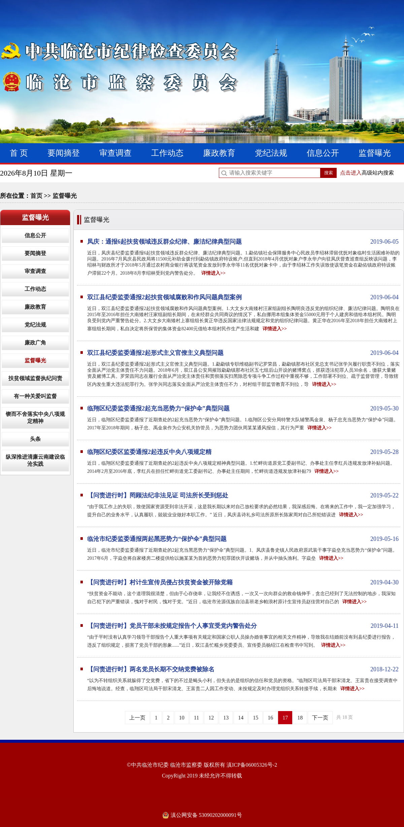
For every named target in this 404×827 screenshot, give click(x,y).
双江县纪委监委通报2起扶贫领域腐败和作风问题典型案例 (243, 297)
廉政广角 (35, 342)
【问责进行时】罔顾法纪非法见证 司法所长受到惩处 (243, 495)
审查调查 (115, 153)
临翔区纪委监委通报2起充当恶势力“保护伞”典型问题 (243, 408)
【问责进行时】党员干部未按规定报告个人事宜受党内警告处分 (243, 626)
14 (240, 718)
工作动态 (167, 153)
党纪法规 (271, 153)
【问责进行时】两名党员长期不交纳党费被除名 (243, 669)
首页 (36, 195)
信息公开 (323, 153)
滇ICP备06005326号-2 (252, 765)
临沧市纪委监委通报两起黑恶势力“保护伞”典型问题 (243, 539)
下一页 (320, 718)
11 (196, 718)
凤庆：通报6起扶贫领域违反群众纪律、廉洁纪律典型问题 (243, 242)
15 (255, 718)
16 (270, 718)
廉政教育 (219, 153)
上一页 (137, 718)
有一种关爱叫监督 (35, 396)
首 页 (19, 153)
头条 (35, 439)
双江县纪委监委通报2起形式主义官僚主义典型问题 (243, 353)
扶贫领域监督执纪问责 (35, 378)
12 (211, 718)
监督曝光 (375, 153)
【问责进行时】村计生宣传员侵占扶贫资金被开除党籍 (243, 582)
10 (181, 718)
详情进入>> (213, 273)
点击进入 (351, 173)
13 (226, 718)
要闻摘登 (63, 153)
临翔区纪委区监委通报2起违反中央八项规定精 (243, 452)
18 (300, 718)
